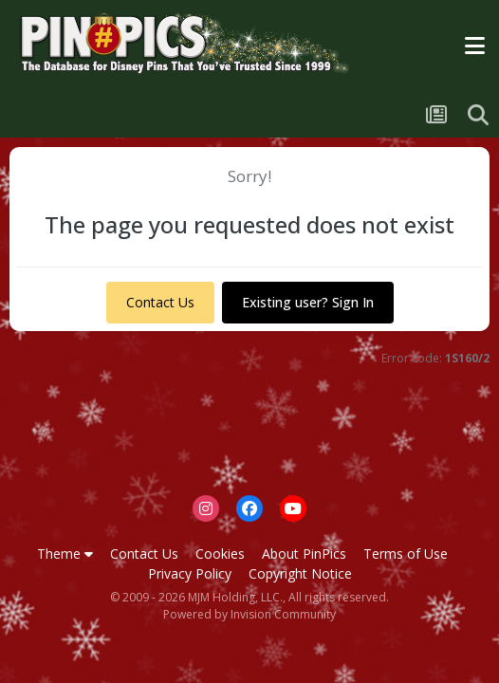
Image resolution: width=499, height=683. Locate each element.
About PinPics (304, 554)
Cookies (220, 554)
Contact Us (160, 302)
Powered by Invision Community (249, 614)
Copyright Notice (300, 573)
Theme (65, 554)
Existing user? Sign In (308, 302)
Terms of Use (405, 554)
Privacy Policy (189, 573)
